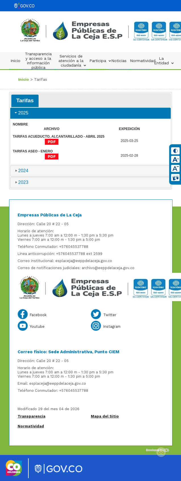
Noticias (119, 60)
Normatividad (141, 60)
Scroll (161, 452)
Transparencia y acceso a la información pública (38, 61)
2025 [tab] (21, 112)
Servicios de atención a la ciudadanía (72, 61)
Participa (99, 60)
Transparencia (31, 416)
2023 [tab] (21, 182)
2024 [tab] (21, 170)
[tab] (25, 101)
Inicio (15, 60)
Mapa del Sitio (105, 416)
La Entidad (163, 60)
